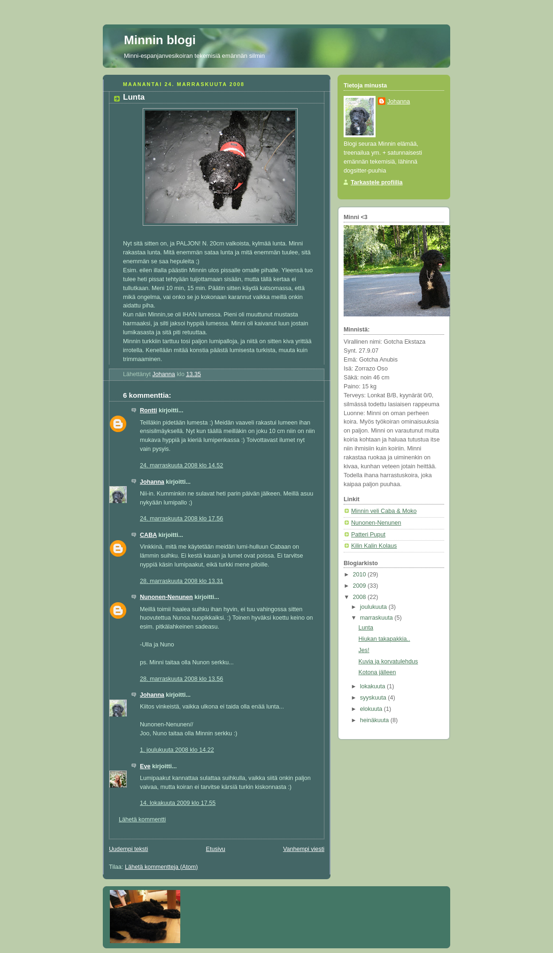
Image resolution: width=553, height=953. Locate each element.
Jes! (364, 650)
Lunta (366, 627)
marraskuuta (377, 617)
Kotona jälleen (377, 672)
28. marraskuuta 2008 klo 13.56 (181, 679)
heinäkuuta (375, 720)
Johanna (152, 482)
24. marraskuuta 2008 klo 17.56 (181, 518)
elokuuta (372, 709)
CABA (148, 535)
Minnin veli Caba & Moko (383, 511)
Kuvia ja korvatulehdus (388, 661)
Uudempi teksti (128, 849)
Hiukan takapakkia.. (384, 639)
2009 (360, 586)
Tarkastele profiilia (377, 182)
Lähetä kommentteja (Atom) (161, 867)
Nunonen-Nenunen (166, 597)
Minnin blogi (160, 40)
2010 (360, 574)
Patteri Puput (368, 534)
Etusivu (215, 849)
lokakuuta (373, 686)
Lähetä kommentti (142, 819)
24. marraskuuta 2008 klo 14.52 (181, 465)
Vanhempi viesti (303, 849)
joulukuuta (374, 607)
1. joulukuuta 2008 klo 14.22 (177, 750)
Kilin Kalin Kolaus (374, 546)
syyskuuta (374, 697)
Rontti (148, 410)
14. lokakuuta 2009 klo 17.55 (177, 803)
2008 (360, 597)
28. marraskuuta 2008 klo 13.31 (181, 581)
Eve (145, 766)
